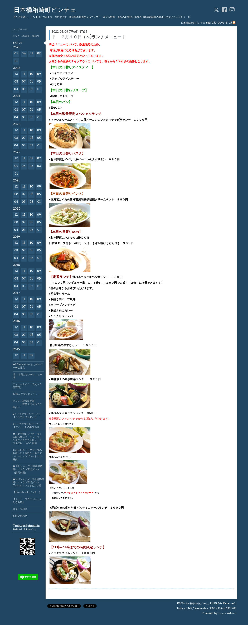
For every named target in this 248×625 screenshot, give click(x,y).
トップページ (20, 29)
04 (24, 53)
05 (16, 53)
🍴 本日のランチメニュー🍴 (27, 376)
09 (39, 74)
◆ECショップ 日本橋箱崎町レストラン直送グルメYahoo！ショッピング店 (28, 482)
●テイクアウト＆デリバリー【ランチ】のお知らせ (28, 416)
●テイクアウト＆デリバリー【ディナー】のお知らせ (28, 426)
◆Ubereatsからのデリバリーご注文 (27, 366)
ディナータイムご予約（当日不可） (27, 386)
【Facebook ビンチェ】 (27, 492)
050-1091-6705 (222, 23)
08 (16, 81)
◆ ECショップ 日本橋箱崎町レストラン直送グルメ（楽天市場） (27, 469)
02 (39, 53)
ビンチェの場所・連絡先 (26, 36)
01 (16, 61)
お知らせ (17, 43)
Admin (231, 613)
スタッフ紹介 (20, 509)
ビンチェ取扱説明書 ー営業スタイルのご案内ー (27, 404)
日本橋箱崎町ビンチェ (45, 10)
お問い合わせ (20, 516)
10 (31, 74)
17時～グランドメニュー (26, 394)
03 (31, 53)
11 (23, 74)
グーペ (221, 613)
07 (24, 81)
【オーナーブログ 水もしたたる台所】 (27, 501)
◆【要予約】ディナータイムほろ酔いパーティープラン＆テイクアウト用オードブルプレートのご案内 (27, 439)
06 (31, 81)
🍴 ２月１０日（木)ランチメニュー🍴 (89, 37)
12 (16, 74)
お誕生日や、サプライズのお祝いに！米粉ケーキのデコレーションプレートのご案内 (27, 455)
